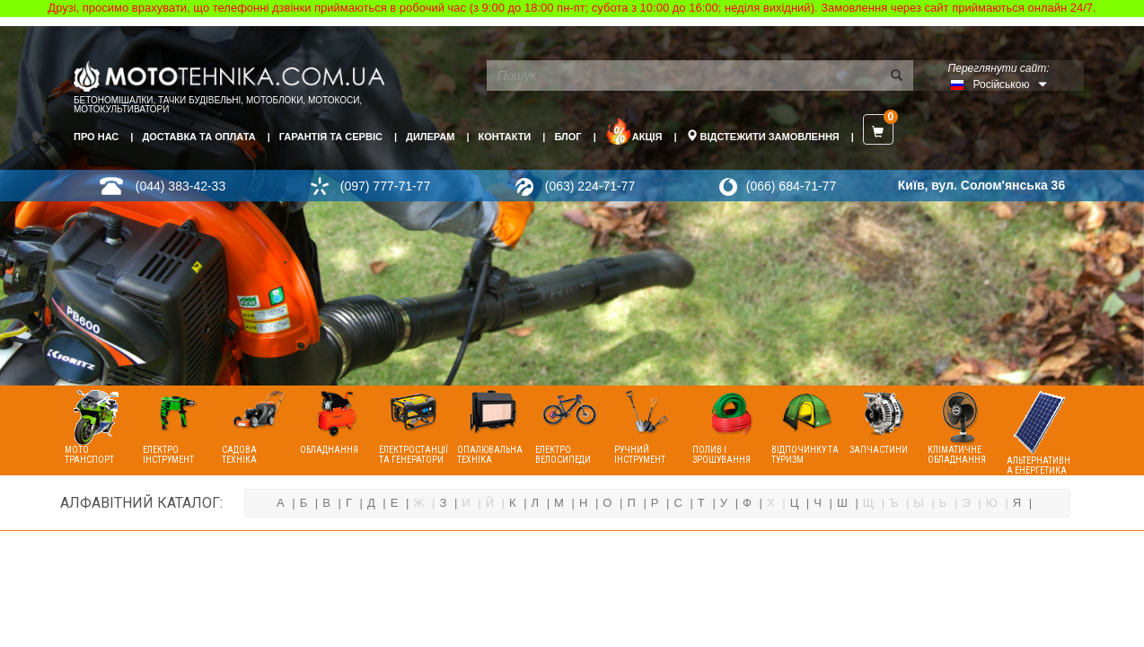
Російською (1001, 84)
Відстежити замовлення (763, 135)
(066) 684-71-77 (791, 186)
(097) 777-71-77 (385, 186)
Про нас (96, 136)
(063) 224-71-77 (590, 186)
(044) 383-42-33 (180, 186)
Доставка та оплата (198, 136)
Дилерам (430, 136)
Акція (634, 131)
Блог (567, 136)
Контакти (504, 136)
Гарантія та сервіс (331, 136)
